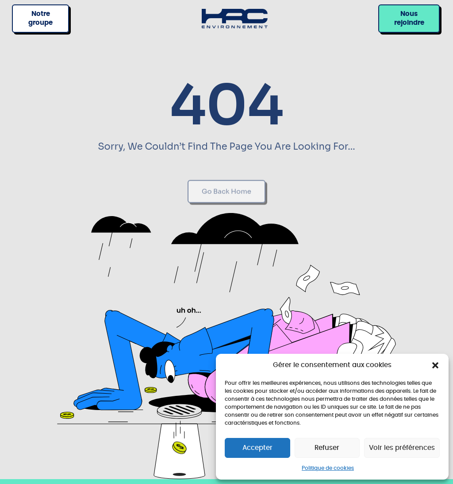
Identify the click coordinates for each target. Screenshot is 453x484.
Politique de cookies (328, 468)
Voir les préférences (402, 448)
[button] (435, 365)
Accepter (257, 448)
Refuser (327, 448)
